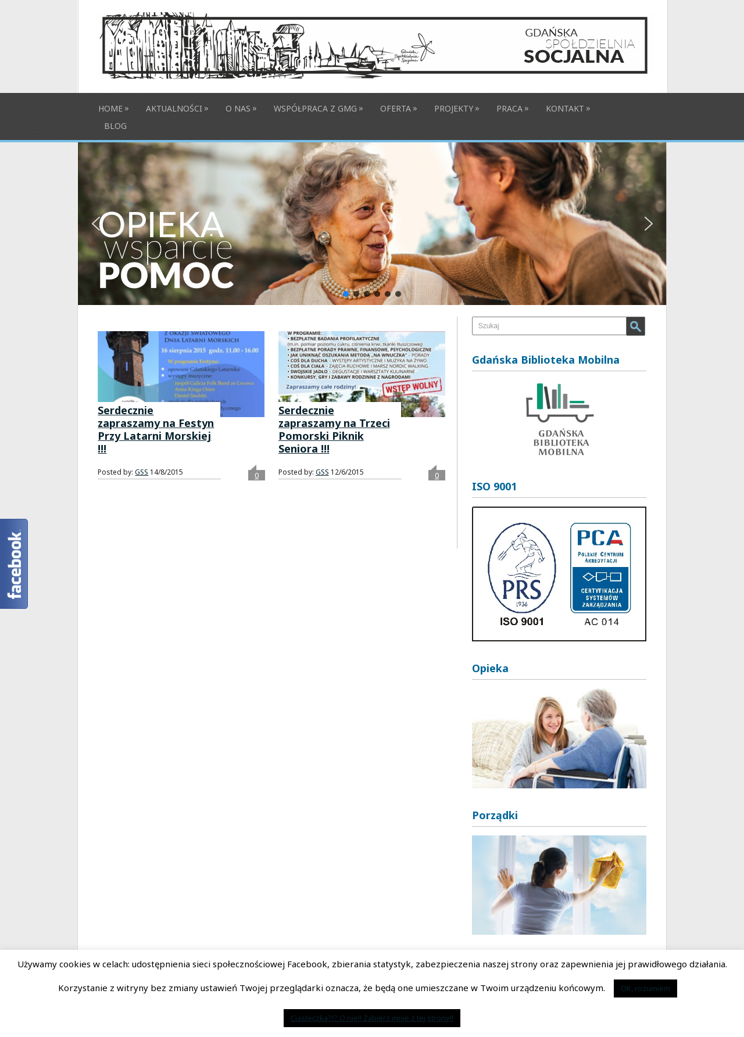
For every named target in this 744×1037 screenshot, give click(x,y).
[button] (372, 223)
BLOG (115, 125)
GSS (141, 472)
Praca (509, 108)
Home (110, 108)
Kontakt (565, 108)
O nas (238, 108)
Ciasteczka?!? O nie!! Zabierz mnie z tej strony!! (372, 1018)
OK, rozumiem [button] (645, 988)
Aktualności (174, 108)
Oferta (395, 108)
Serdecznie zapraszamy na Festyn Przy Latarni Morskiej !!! (156, 429)
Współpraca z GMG (315, 108)
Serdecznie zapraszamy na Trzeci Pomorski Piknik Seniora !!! (334, 429)
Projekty (453, 108)
